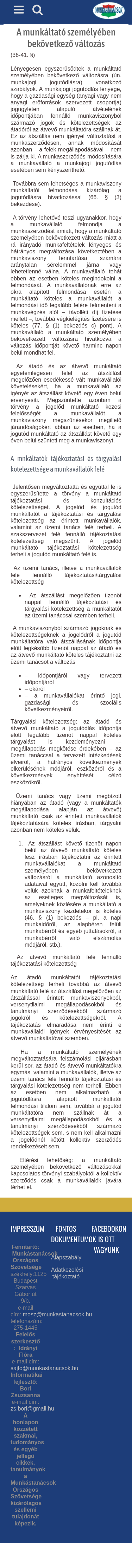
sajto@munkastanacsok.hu (44, 1368)
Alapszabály (66, 1257)
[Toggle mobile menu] (19, 9)
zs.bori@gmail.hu (32, 1409)
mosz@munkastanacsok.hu (57, 1314)
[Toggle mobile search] (37, 9)
